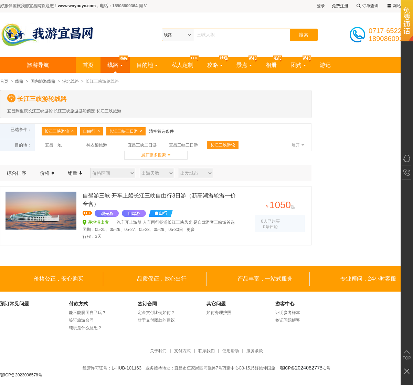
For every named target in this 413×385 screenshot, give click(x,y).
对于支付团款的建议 (156, 320)
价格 (47, 173)
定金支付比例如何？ (156, 312)
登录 (321, 5)
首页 (88, 65)
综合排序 (16, 173)
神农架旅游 (96, 145)
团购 (298, 65)
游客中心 (285, 303)
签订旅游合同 (81, 320)
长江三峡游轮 (59, 131)
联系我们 (206, 351)
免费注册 (340, 5)
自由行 (91, 131)
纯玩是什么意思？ (85, 327)
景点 (244, 65)
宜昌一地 (53, 145)
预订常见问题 (14, 303)
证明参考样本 (287, 312)
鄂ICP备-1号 (305, 368)
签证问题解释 (287, 320)
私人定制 (182, 65)
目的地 (147, 65)
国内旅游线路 (43, 81)
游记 (325, 65)
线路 (115, 65)
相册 (271, 65)
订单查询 (367, 6)
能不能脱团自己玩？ (87, 312)
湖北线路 (70, 81)
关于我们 (158, 351)
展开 (296, 145)
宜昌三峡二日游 (142, 145)
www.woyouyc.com (77, 5)
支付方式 (182, 351)
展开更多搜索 (153, 155)
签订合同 (147, 303)
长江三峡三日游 (126, 131)
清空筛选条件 (161, 131)
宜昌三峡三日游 (183, 145)
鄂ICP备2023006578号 (21, 375)
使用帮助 (230, 351)
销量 (75, 173)
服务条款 (254, 351)
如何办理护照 (218, 312)
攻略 (215, 65)
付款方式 (78, 303)
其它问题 (216, 303)
